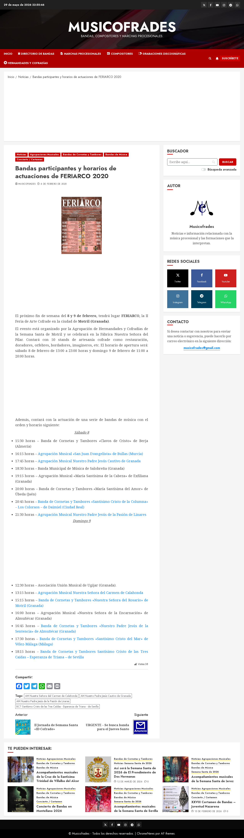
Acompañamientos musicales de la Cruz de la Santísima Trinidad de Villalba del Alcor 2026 (57, 778)
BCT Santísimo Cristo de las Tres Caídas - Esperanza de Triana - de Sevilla (57, 706)
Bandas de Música (116, 154)
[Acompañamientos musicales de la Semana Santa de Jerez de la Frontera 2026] (176, 769)
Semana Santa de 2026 (138, 763)
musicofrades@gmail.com (202, 348)
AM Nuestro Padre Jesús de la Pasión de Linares (42, 701)
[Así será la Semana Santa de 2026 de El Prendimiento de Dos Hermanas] (98, 769)
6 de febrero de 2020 (54, 184)
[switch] (203, 169)
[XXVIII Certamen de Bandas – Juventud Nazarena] (176, 799)
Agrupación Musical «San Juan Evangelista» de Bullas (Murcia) (90, 453)
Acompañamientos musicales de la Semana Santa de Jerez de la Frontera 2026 (212, 781)
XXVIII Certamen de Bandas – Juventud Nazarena (213, 804)
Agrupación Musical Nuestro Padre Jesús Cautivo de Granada (89, 461)
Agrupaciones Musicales (44, 154)
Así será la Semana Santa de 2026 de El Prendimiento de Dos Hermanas (135, 772)
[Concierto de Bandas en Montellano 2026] (21, 799)
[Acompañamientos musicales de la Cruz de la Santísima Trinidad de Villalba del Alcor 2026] (21, 769)
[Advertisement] (122, 109)
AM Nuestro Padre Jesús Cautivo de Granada (106, 696)
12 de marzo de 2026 (129, 781)
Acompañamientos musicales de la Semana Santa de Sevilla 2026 (136, 810)
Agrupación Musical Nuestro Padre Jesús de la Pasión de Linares (92, 514)
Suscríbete (226, 58)
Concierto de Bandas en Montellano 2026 (54, 808)
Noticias (21, 154)
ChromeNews (146, 833)
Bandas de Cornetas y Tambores (82, 154)
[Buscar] (227, 162)
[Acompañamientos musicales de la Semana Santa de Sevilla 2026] (98, 799)
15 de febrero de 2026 (208, 811)
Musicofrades (122, 27)
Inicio (8, 54)
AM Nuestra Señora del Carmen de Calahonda (51, 696)
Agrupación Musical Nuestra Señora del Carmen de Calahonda (90, 592)
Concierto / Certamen (30, 159)
